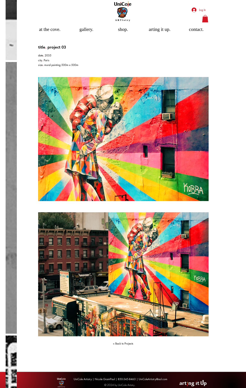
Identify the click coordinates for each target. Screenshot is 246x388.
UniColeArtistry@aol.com (153, 379)
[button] (205, 18)
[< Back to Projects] (123, 343)
